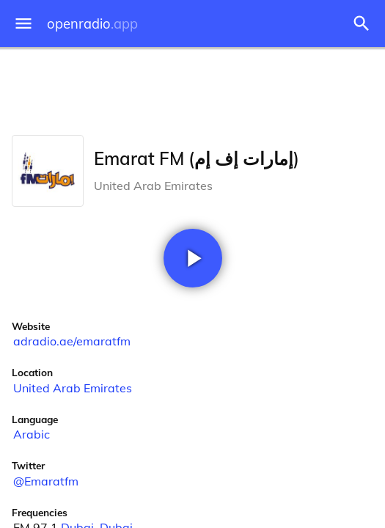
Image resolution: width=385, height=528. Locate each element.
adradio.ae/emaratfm (72, 341)
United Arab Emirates (72, 388)
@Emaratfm (45, 481)
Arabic (31, 434)
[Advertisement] (192, 88)
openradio (92, 23)
